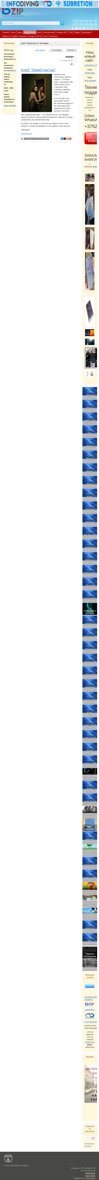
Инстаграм (90, 80)
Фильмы (22, 36)
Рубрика (71, 50)
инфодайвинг (29, 138)
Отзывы (31, 36)
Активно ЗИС (62, 32)
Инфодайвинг (29, 32)
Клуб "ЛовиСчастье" (38, 70)
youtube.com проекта (90, 998)
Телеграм (90, 73)
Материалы (86, 32)
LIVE (71, 32)
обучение (39, 138)
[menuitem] (5, 32)
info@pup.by (90, 1042)
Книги (39, 32)
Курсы (19, 32)
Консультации (49, 32)
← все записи (39, 50)
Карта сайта (90, 1176)
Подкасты (6, 36)
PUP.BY (70, 57)
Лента (13, 32)
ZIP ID (38, 36)
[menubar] (50, 34)
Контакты (53, 36)
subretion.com (12, 70)
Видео (77, 32)
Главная (5, 32)
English (15, 36)
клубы (46, 138)
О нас (45, 36)
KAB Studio (90, 1178)
